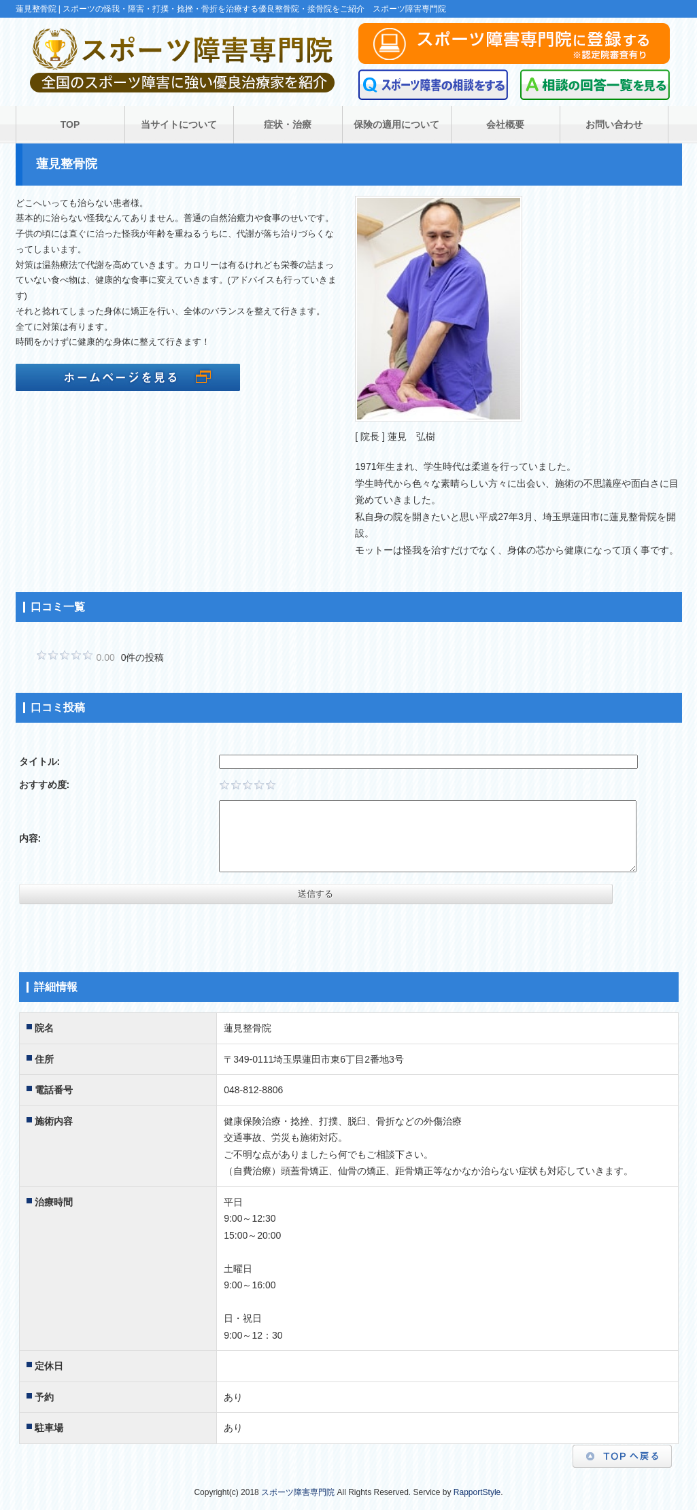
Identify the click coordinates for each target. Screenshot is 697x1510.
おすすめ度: (44, 784)
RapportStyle (477, 1492)
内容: (30, 838)
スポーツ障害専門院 (298, 1492)
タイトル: (40, 761)
